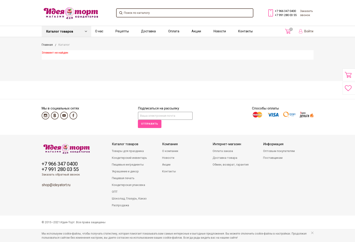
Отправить (149, 123)
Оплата (173, 31)
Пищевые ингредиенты (128, 164)
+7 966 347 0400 (285, 11)
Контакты (245, 31)
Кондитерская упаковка (128, 185)
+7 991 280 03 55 (286, 15)
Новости (219, 31)
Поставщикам (273, 157)
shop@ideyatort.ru (56, 185)
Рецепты (122, 31)
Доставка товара (225, 157)
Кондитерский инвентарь (129, 157)
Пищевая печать (123, 178)
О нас (99, 31)
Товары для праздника (128, 151)
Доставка (148, 31)
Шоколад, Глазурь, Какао (129, 198)
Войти (306, 31)
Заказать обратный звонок (61, 174)
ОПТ (115, 191)
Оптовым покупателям (279, 151)
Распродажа (120, 205)
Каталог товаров (59, 31)
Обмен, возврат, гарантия (231, 164)
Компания (170, 144)
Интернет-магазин (227, 144)
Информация (273, 144)
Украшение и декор (125, 171)
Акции (196, 31)
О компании (170, 151)
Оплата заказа (223, 151)
